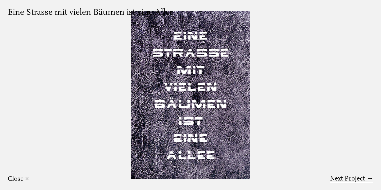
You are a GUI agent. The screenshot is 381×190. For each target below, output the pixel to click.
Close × (18, 179)
